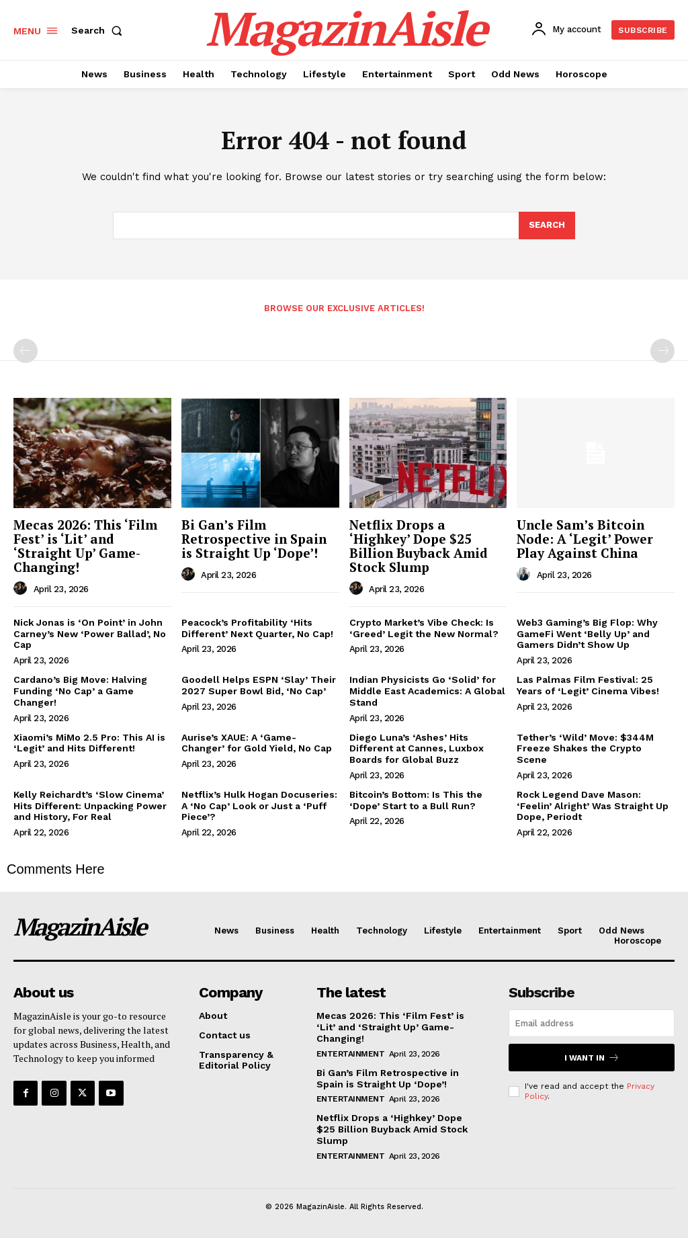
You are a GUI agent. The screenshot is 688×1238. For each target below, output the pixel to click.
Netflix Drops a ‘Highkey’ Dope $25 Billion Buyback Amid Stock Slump (418, 545)
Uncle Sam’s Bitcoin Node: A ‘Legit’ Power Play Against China (585, 538)
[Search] (547, 226)
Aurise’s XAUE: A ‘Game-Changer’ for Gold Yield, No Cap (256, 743)
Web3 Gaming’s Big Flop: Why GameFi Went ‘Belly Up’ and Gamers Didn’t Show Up (587, 634)
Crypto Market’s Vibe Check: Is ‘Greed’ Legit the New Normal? (424, 628)
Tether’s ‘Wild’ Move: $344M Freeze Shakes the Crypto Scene (585, 749)
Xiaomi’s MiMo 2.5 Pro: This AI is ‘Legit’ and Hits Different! (89, 743)
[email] (592, 1023)
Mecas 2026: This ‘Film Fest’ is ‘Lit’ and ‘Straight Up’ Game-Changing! (85, 545)
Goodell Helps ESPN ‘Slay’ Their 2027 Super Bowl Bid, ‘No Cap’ (258, 685)
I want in (591, 1057)
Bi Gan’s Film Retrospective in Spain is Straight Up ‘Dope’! (254, 538)
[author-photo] (22, 588)
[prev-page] (25, 351)
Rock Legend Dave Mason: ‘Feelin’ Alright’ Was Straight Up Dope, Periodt (593, 806)
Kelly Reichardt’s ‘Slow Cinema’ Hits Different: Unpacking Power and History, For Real (90, 806)
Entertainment (350, 1054)
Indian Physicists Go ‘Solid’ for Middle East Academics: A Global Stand (427, 691)
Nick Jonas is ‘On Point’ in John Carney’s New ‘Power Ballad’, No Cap (89, 634)
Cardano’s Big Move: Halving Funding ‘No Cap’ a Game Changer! (80, 691)
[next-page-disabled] (662, 351)
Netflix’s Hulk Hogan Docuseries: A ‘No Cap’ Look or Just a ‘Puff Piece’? (259, 806)
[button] (99, 30)
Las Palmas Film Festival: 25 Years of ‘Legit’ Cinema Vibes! (588, 685)
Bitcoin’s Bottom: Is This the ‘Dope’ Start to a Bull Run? (415, 800)
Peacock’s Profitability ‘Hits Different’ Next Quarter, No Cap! (257, 628)
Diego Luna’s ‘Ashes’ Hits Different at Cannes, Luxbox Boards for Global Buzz (416, 749)
